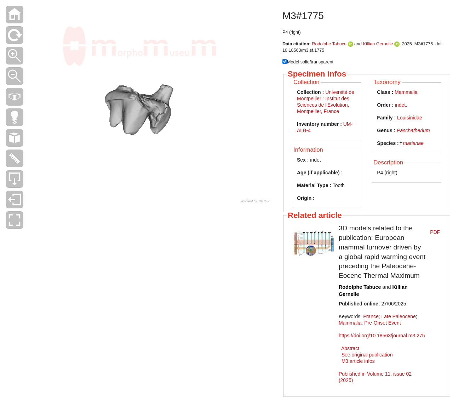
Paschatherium (413, 130)
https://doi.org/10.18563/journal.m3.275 (382, 335)
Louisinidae (409, 117)
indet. (401, 105)
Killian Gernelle (378, 43)
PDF (435, 232)
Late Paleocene (398, 316)
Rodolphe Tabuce (329, 43)
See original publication (367, 355)
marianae (413, 143)
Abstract (350, 348)
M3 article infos (358, 361)
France (371, 316)
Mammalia (406, 92)
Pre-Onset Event (382, 323)
